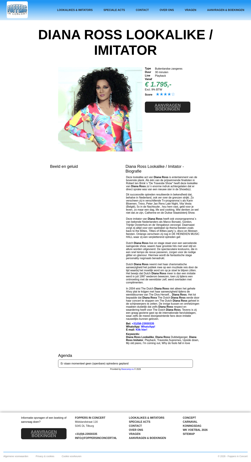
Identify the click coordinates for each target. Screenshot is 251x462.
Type (148, 68)
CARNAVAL (190, 421)
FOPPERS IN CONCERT (90, 417)
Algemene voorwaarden (15, 456)
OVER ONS (167, 10)
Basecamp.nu (127, 369)
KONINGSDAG (192, 425)
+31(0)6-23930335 (143, 323)
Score (148, 94)
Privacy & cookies (45, 456)
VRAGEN (190, 10)
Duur (148, 72)
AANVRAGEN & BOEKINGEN (225, 10)
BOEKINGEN (168, 107)
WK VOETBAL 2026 (195, 429)
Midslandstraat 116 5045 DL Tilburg (86, 423)
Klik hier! (141, 329)
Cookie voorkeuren (72, 456)
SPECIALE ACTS (114, 10)
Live (147, 75)
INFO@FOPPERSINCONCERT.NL (96, 438)
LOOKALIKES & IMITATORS (75, 10)
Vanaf (148, 79)
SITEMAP (189, 434)
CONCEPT (189, 417)
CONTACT (142, 10)
